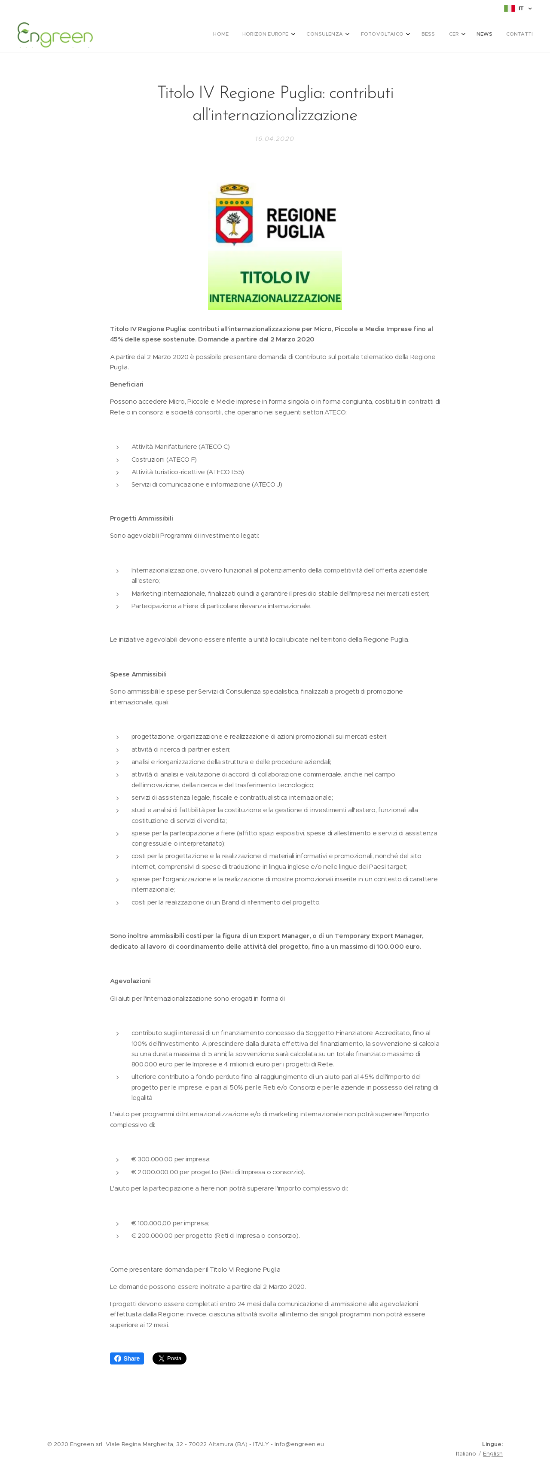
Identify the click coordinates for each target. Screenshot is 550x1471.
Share (127, 1358)
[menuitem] (421, 35)
